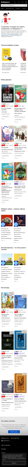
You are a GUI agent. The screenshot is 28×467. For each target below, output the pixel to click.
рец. (11, 84)
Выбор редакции (6, 80)
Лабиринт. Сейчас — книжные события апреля (13, 210)
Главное (18, 8)
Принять (14, 463)
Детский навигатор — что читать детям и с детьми (13, 248)
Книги (2, 8)
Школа (24, 8)
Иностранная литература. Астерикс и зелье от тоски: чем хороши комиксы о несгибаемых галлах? (19, 273)
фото (11, 86)
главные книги (4, 35)
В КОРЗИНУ (5, 116)
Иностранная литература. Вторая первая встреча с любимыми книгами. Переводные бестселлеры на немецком (6, 273)
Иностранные (10, 8)
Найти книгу (14, 432)
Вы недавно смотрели (8, 421)
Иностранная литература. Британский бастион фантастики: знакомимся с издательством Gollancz (19, 234)
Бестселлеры (5, 288)
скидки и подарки (14, 34)
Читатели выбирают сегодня (10, 45)
